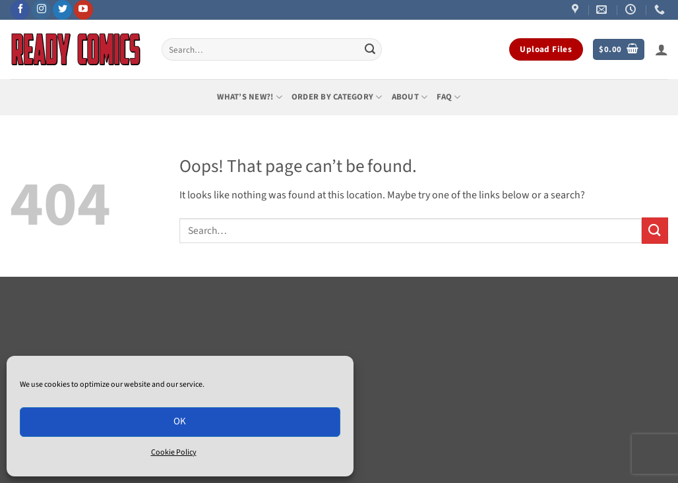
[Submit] (370, 49)
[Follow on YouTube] (83, 10)
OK (180, 421)
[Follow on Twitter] (62, 10)
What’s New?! (249, 97)
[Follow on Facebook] (20, 10)
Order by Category (337, 97)
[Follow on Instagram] (41, 10)
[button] (618, 50)
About (410, 97)
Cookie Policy (174, 452)
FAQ (448, 97)
